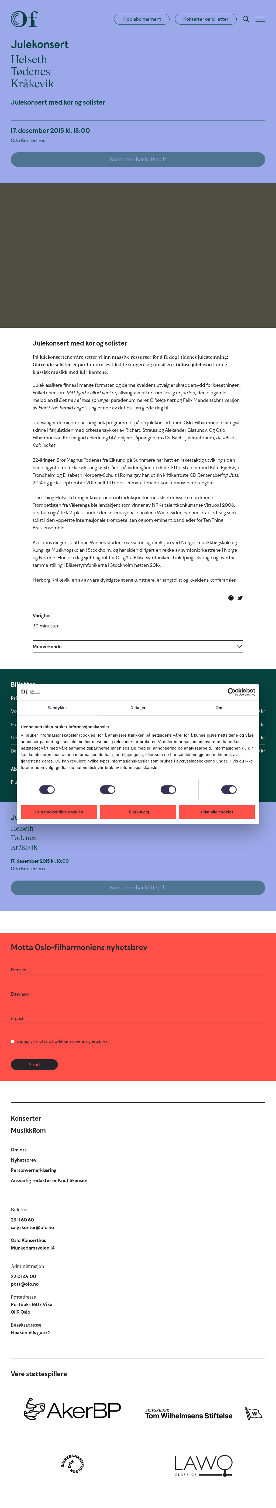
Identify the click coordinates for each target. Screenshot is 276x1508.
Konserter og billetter (205, 19)
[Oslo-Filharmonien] (24, 19)
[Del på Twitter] (240, 598)
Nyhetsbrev (23, 1160)
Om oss (19, 1149)
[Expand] (138, 646)
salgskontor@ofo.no (32, 1227)
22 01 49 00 (23, 1276)
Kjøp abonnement (141, 19)
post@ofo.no (25, 1284)
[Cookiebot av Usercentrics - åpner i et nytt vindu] (231, 692)
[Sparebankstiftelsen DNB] (72, 1463)
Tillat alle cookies (217, 812)
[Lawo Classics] (203, 1463)
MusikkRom (28, 1130)
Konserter (26, 1118)
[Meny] (260, 19)
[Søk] (246, 19)
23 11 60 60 (22, 1220)
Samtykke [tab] (57, 707)
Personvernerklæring (34, 1170)
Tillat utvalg (138, 812)
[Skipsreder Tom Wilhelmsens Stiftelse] (203, 1412)
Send (34, 1064)
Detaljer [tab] (138, 707)
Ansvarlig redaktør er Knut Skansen (49, 1180)
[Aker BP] (72, 1412)
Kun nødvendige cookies (59, 812)
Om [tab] (218, 707)
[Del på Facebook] (231, 598)
